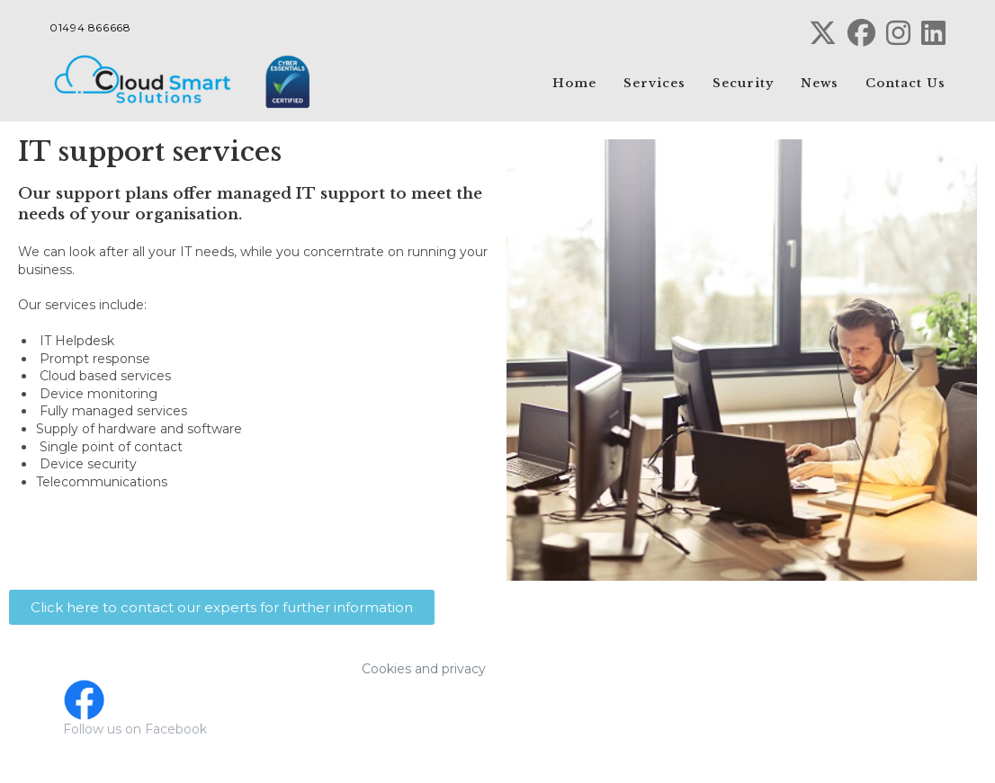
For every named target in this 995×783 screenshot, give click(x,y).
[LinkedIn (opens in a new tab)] (931, 33)
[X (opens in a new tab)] (822, 33)
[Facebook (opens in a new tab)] (861, 33)
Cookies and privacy (424, 669)
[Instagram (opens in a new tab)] (898, 33)
